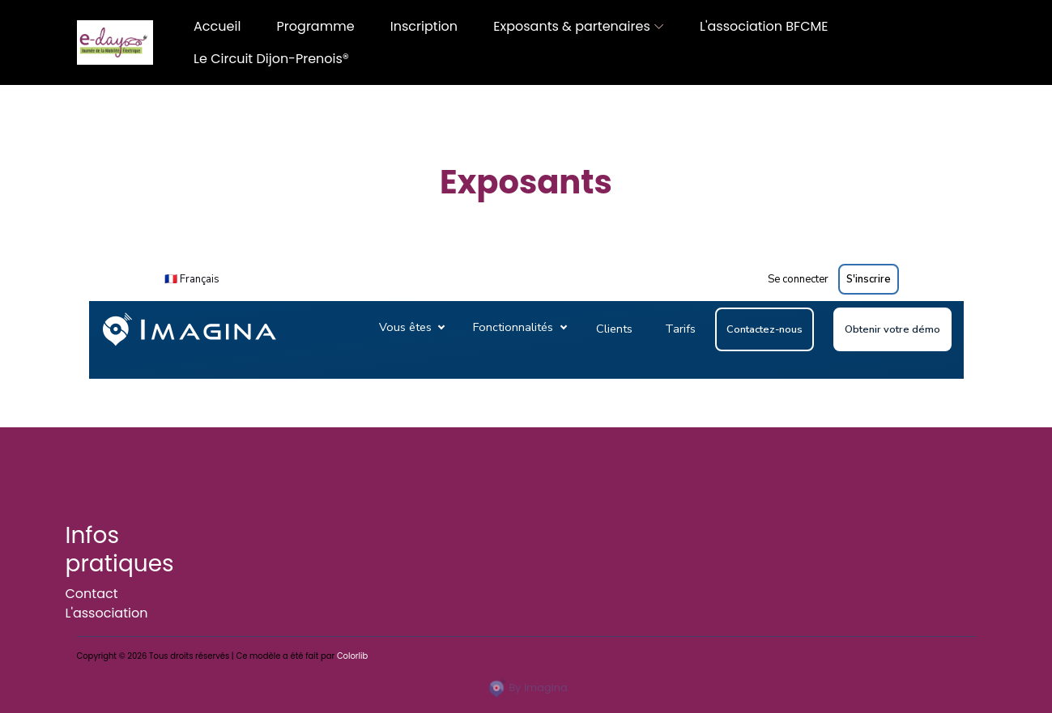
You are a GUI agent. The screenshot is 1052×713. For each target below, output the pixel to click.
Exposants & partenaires (571, 26)
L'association (107, 613)
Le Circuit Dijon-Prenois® (271, 58)
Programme (316, 26)
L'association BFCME (764, 26)
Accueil (217, 26)
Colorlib (352, 656)
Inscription (424, 26)
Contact (92, 593)
